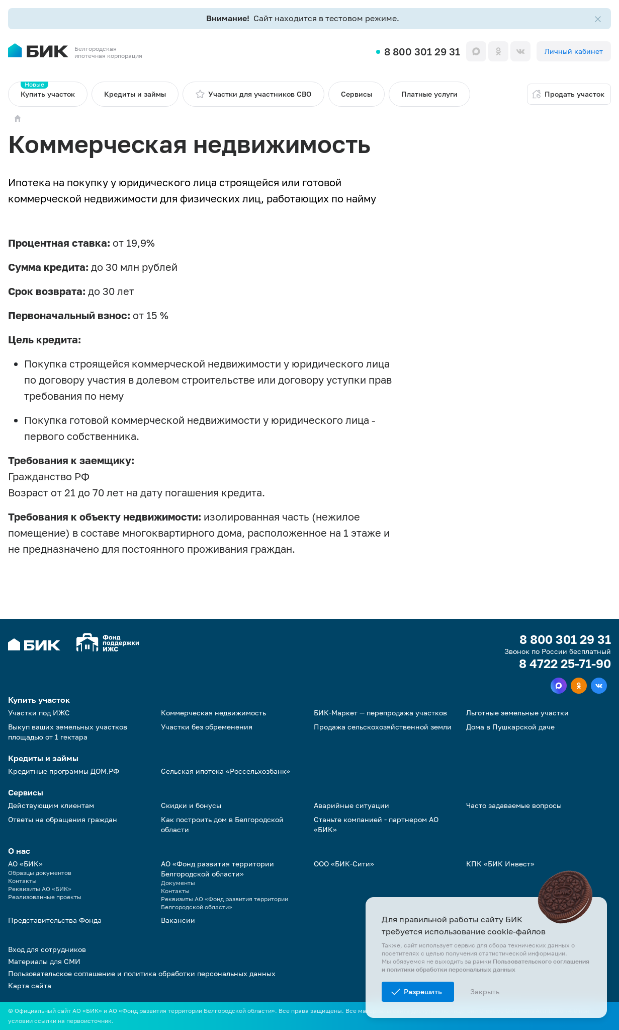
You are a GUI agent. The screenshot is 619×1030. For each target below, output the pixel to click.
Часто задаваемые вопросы (514, 805)
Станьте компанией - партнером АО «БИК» (376, 824)
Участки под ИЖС (39, 712)
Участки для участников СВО (253, 94)
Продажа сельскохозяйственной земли (383, 726)
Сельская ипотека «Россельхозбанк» (225, 771)
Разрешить (423, 991)
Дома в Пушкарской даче (510, 726)
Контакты (22, 881)
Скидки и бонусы (191, 805)
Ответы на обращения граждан (62, 819)
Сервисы (356, 94)
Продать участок (568, 94)
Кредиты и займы (135, 94)
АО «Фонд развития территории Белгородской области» (217, 868)
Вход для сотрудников (47, 949)
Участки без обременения (206, 726)
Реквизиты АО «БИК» (39, 889)
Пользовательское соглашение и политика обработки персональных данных (142, 973)
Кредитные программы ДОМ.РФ (63, 771)
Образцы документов (39, 872)
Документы (178, 883)
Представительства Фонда (55, 920)
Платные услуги (429, 94)
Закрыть (484, 991)
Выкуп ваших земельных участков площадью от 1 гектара (67, 731)
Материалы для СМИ (44, 961)
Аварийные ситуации (351, 805)
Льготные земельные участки (517, 712)
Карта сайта (29, 985)
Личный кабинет (574, 51)
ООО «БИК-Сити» (344, 863)
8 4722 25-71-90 (565, 663)
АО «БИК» (25, 863)
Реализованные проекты (44, 897)
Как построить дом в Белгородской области (222, 824)
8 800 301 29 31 (422, 51)
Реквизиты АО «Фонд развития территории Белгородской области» (224, 903)
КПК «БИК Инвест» (500, 863)
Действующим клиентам (51, 805)
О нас (19, 851)
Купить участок (48, 90)
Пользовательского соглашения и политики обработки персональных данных (485, 965)
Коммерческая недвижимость (213, 712)
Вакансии (178, 920)
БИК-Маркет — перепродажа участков (380, 712)
